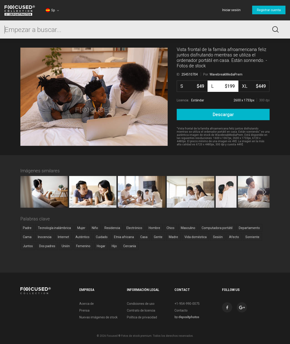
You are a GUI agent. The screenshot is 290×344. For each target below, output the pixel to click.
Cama (27, 237)
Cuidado (102, 237)
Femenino (83, 246)
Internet (63, 237)
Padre (27, 228)
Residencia (112, 228)
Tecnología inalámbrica (54, 228)
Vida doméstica (195, 237)
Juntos (28, 246)
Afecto (234, 237)
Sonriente (252, 237)
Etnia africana (124, 237)
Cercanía (129, 246)
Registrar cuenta (269, 10)
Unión (66, 246)
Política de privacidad (142, 317)
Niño (95, 228)
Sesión (218, 237)
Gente (158, 237)
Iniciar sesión (231, 10)
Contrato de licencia (141, 310)
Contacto (181, 310)
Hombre (154, 228)
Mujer (81, 228)
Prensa (84, 310)
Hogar (101, 246)
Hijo (114, 246)
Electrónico (134, 228)
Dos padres (47, 246)
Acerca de (86, 303)
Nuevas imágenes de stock (98, 317)
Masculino (188, 228)
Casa (143, 237)
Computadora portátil (217, 228)
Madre (173, 237)
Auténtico (82, 237)
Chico (170, 228)
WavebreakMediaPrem (226, 74)
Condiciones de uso (141, 303)
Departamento (249, 228)
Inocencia (44, 237)
